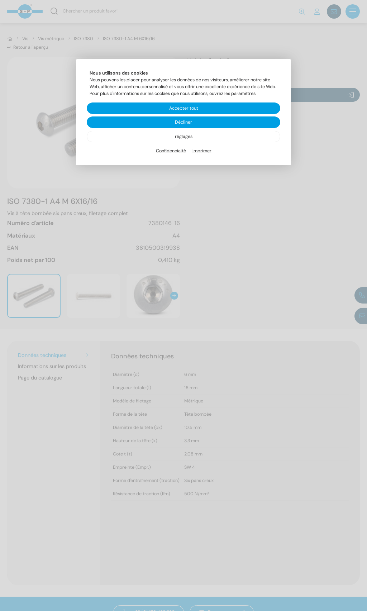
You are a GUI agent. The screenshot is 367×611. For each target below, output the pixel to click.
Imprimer (201, 151)
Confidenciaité (171, 151)
